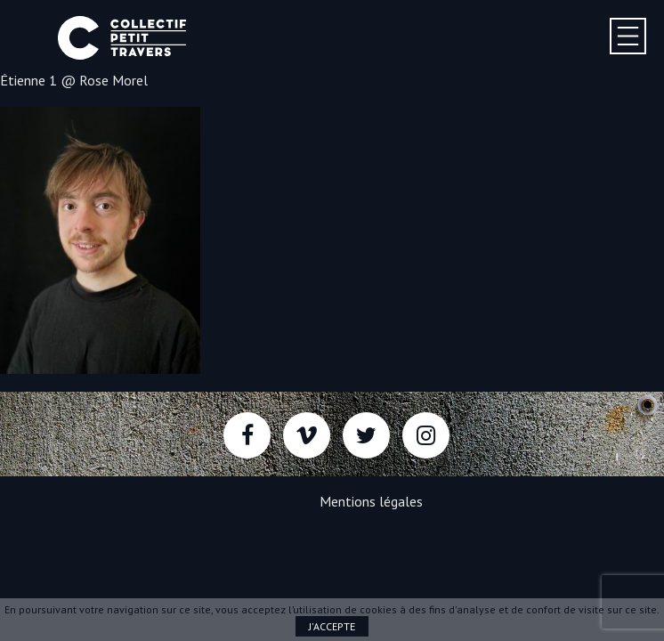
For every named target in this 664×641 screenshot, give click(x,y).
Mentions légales (371, 501)
